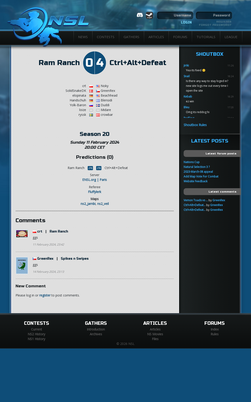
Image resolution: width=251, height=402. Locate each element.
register (44, 295)
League (231, 36)
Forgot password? (215, 24)
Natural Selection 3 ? (197, 167)
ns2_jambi (88, 203)
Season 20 (94, 134)
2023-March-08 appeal (198, 172)
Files (155, 339)
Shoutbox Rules (195, 125)
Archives (96, 334)
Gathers (131, 36)
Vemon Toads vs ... (196, 200)
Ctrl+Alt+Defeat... (195, 205)
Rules (215, 334)
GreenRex (45, 259)
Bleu (186, 107)
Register (223, 21)
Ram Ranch (59, 62)
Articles (156, 36)
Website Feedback (195, 181)
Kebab (188, 96)
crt (39, 231)
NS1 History (36, 339)
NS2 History (36, 334)
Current (36, 329)
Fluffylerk (94, 192)
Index (215, 329)
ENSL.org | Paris (94, 179)
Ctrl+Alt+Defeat (138, 62)
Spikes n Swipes (75, 259)
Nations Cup (192, 162)
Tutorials (205, 36)
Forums (180, 36)
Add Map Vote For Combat (201, 176)
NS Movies (155, 334)
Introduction (96, 329)
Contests (105, 36)
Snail (187, 76)
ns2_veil (103, 203)
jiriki (186, 65)
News (83, 36)
